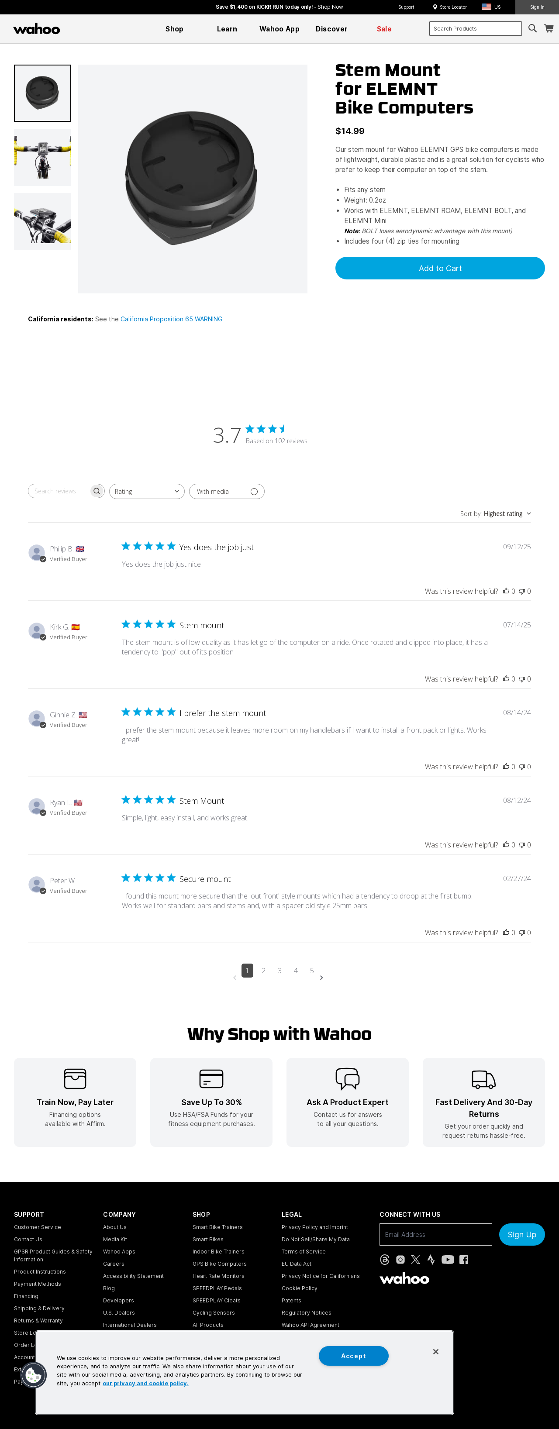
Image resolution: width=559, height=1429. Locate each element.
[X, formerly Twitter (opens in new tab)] (415, 1259)
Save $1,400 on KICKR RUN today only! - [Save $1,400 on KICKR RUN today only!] (279, 6)
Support (406, 7)
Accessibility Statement (133, 1276)
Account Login (32, 1357)
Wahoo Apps (119, 1251)
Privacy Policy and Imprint (315, 1227)
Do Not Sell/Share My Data (316, 1239)
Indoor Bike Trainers (219, 1251)
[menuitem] (174, 28)
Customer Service (37, 1227)
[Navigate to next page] (323, 978)
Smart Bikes (208, 1239)
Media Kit (115, 1239)
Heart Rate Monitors (219, 1276)
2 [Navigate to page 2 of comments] (264, 970)
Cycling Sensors (214, 1312)
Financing (26, 1296)
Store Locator (453, 7)
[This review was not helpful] (522, 591)
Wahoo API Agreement (310, 1325)
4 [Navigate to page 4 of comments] (296, 970)
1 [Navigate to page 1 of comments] (247, 970)
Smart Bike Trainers (218, 1227)
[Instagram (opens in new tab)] (400, 1259)
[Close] (435, 1351)
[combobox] (475, 28)
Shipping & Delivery (39, 1308)
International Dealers (130, 1325)
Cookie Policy (299, 1288)
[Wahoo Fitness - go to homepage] (404, 1278)
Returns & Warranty (38, 1320)
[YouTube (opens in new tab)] (448, 1259)
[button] (494, 7)
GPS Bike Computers (220, 1263)
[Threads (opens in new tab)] (385, 1259)
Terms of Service (304, 1251)
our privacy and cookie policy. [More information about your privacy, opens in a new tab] (146, 1383)
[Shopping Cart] (548, 28)
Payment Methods (37, 1284)
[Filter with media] (227, 491)
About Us (115, 1227)
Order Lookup (32, 1345)
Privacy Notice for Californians (321, 1276)
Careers (113, 1263)
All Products (208, 1325)
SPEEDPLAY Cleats (217, 1300)
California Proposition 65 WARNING (172, 319)
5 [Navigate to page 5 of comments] (312, 970)
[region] (244, 1372)
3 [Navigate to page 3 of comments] (280, 970)
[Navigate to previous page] (236, 978)
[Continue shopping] (74, 28)
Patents (291, 1300)
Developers (118, 1300)
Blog (109, 1288)
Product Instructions (40, 1271)
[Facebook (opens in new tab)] (463, 1259)
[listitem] (75, 1102)
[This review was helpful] (506, 591)
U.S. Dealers (119, 1312)
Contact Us (28, 1239)
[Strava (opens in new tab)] (431, 1259)
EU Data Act (296, 1263)
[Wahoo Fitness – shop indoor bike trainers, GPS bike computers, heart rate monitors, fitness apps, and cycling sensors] (37, 28)
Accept (353, 1356)
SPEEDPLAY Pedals (217, 1288)
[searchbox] (58, 491)
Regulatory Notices (306, 1312)
